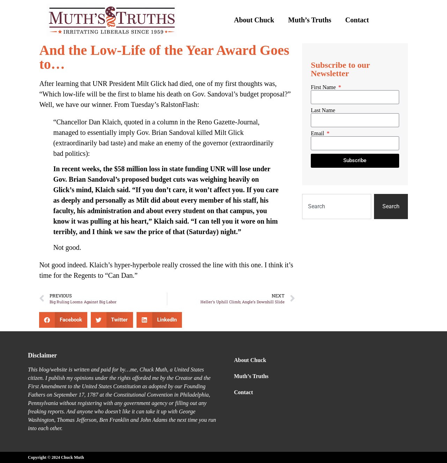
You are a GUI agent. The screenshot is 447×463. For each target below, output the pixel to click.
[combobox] (336, 206)
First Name (324, 87)
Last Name (323, 110)
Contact (357, 20)
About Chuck (254, 20)
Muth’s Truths (309, 20)
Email (318, 133)
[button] (63, 320)
